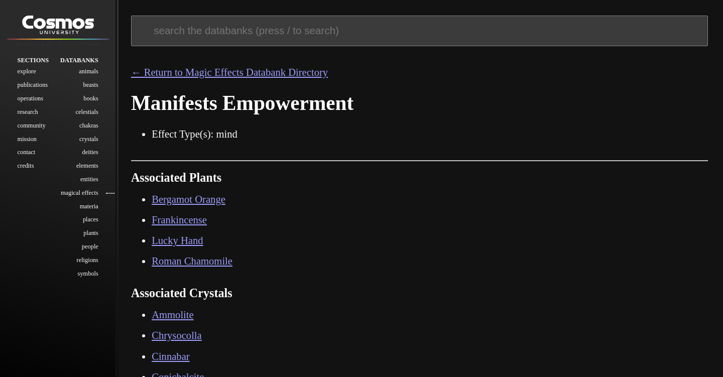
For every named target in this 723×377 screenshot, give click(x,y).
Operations (30, 98)
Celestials (87, 111)
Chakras (88, 125)
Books (90, 98)
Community (32, 125)
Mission (27, 139)
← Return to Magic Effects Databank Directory (229, 72)
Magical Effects (79, 192)
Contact (27, 152)
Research (28, 111)
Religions (87, 260)
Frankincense (179, 219)
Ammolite (173, 314)
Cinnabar (171, 356)
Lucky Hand (177, 240)
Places (90, 219)
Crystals (88, 139)
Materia (89, 206)
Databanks (79, 60)
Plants (90, 233)
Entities (89, 179)
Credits (26, 166)
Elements (87, 166)
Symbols (88, 273)
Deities (90, 152)
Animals (88, 71)
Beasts (90, 85)
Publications (33, 85)
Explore (27, 71)
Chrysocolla (177, 335)
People (90, 246)
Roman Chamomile (192, 261)
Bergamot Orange (188, 199)
